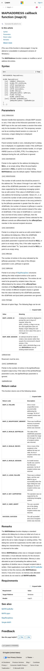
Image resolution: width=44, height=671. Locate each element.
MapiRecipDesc (23, 273)
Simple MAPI (6, 622)
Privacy (4, 665)
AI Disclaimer (6, 662)
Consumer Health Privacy (18, 665)
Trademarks (5, 668)
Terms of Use (34, 665)
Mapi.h (9, 7)
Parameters (7, 34)
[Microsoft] (22, 2)
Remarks (6, 39)
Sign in (40, 2)
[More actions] (40, 7)
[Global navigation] (2, 3)
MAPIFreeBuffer (36, 567)
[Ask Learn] (37, 7)
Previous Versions (18, 662)
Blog (27, 662)
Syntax (5, 32)
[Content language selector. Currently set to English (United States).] (11, 652)
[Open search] (35, 3)
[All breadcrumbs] (3, 7)
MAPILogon (6, 613)
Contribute (36, 662)
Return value (7, 37)
